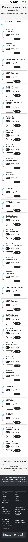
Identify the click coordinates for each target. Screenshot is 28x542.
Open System (5, 502)
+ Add (17, 38)
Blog (3, 507)
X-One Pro (4, 496)
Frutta (16, 492)
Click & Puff (4, 492)
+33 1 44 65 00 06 (20, 520)
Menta (16, 498)
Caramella (17, 496)
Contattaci (4, 509)
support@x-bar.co (20, 522)
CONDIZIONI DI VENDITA (20, 509)
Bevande (17, 494)
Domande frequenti (6, 511)
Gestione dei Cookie (19, 507)
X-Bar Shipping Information (18, 514)
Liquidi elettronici (5, 500)
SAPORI (16, 490)
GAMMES (4, 490)
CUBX (3, 494)
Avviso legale (17, 511)
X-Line (3, 498)
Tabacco (17, 500)
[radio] (8, 35)
